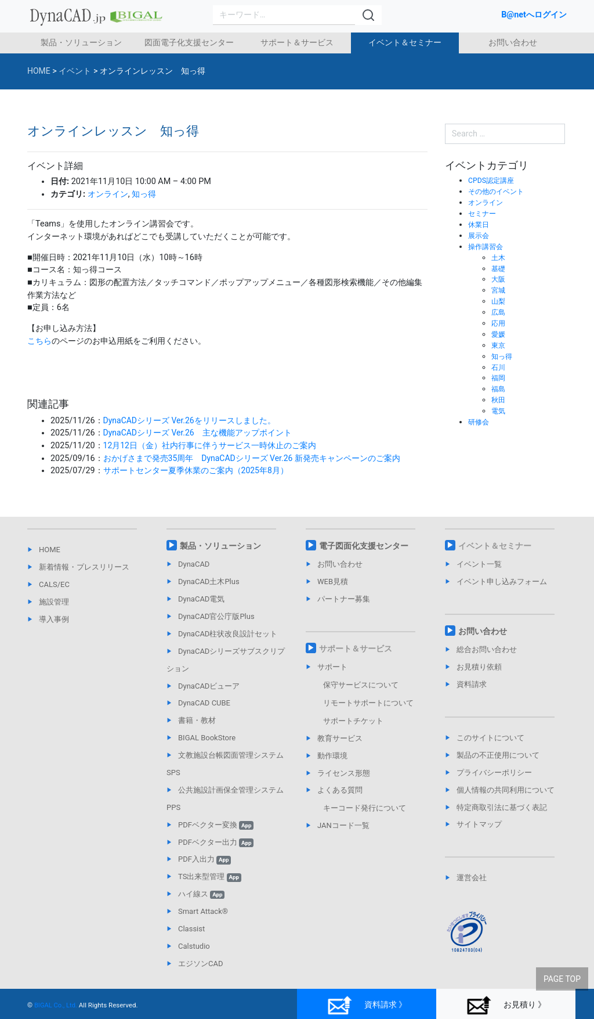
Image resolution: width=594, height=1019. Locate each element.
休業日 (479, 224)
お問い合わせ (512, 43)
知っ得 (144, 194)
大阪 (498, 279)
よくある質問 (340, 790)
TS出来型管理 (209, 876)
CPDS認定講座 (492, 180)
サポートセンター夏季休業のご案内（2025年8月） (196, 471)
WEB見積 (332, 581)
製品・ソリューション (81, 43)
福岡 (498, 377)
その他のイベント (498, 191)
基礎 (498, 268)
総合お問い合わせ (487, 649)
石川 (498, 367)
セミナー (483, 213)
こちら (39, 341)
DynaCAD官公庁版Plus (216, 616)
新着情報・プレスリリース (84, 567)
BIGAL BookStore (207, 737)
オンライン (108, 194)
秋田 (498, 399)
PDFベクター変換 (215, 824)
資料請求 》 (367, 1005)
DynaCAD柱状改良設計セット (227, 633)
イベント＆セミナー (404, 43)
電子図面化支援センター (363, 545)
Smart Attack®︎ (203, 911)
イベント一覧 (479, 564)
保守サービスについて (361, 684)
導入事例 (54, 619)
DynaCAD (193, 564)
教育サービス (340, 738)
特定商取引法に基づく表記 (502, 807)
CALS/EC (54, 584)
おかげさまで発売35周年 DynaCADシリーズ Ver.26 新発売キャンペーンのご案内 (253, 458)
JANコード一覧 (343, 825)
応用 (498, 323)
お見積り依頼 (479, 666)
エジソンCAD (200, 963)
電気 (498, 410)
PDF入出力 (204, 859)
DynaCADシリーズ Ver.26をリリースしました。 (190, 421)
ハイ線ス (201, 894)
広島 (498, 312)
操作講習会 (487, 246)
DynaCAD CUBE (204, 702)
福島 (498, 388)
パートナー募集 (343, 599)
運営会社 (472, 877)
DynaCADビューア (209, 686)
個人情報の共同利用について (506, 790)
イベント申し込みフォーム (502, 581)
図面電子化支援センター (189, 43)
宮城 (498, 290)
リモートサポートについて (368, 702)
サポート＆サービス (297, 43)
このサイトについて (490, 737)
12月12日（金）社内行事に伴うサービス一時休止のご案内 (210, 446)
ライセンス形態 (343, 773)
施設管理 (54, 601)
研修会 (479, 421)
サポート (332, 666)
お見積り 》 (506, 1005)
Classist (191, 928)
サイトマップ (479, 824)
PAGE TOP (562, 973)
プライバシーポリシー (494, 772)
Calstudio (194, 946)
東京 (498, 345)
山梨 (498, 301)
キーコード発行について (364, 808)
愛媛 (498, 334)
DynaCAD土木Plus (209, 581)
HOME (49, 549)
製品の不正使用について (498, 755)
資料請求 (472, 684)
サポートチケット (353, 720)
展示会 (479, 235)
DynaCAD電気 (201, 599)
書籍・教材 (197, 720)
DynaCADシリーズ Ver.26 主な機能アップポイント (198, 433)
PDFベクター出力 (215, 842)
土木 (498, 257)
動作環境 (332, 755)
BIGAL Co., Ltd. (56, 1005)
